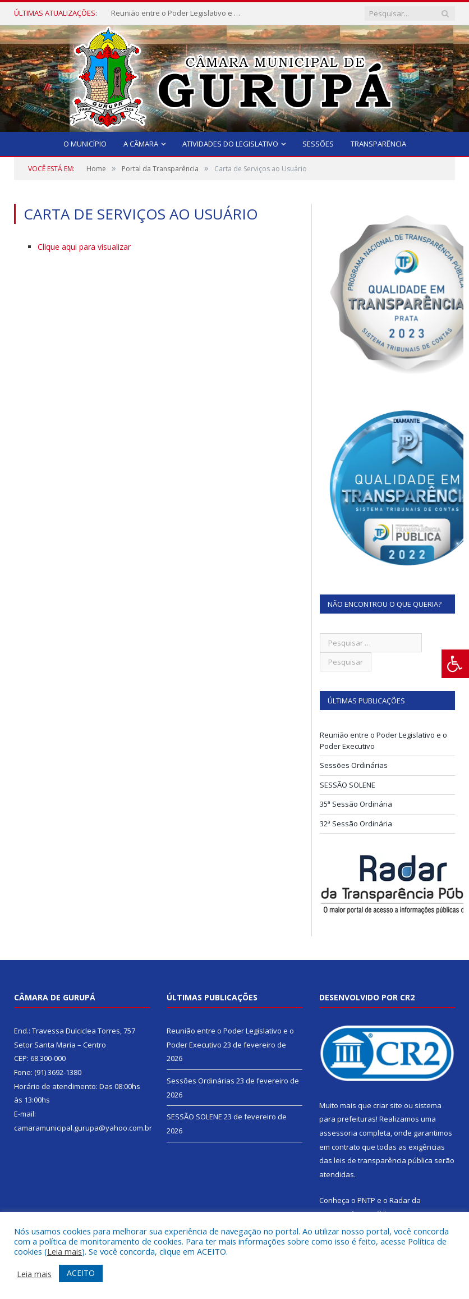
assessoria (338, 1133)
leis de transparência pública (383, 1160)
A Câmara (140, 144)
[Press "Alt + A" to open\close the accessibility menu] (455, 664)
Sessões (318, 144)
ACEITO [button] (81, 1273)
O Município (85, 144)
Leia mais (64, 1251)
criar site (387, 1105)
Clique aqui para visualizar (84, 246)
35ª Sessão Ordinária (356, 804)
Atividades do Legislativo (230, 144)
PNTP (366, 1200)
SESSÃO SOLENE (347, 785)
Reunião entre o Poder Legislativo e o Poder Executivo (178, 13)
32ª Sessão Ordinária (356, 823)
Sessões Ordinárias (354, 765)
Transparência (378, 144)
